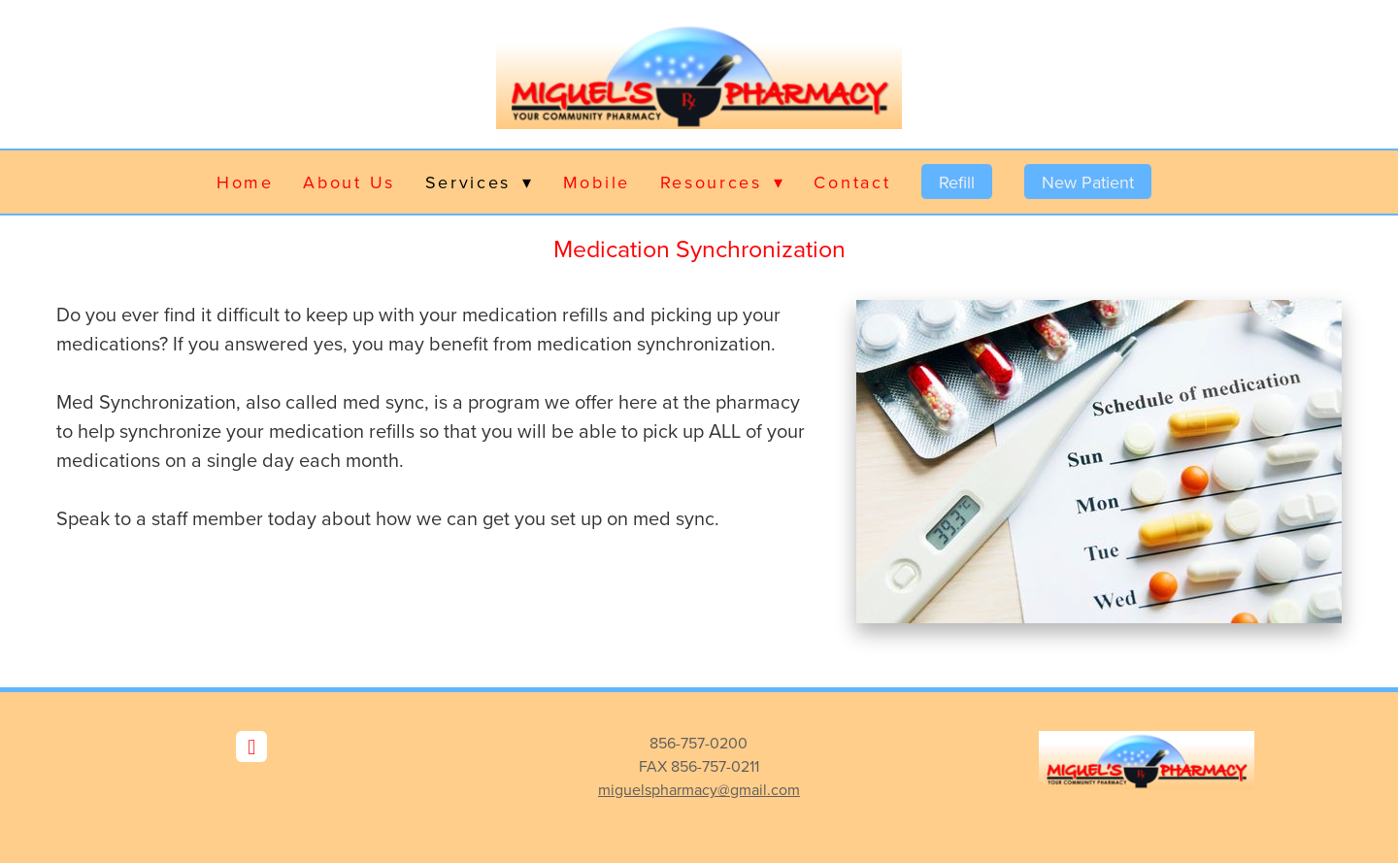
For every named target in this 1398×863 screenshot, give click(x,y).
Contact (852, 182)
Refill (957, 182)
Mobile (596, 182)
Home (245, 182)
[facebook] (251, 746)
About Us (349, 182)
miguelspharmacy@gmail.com (699, 789)
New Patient (1088, 182)
